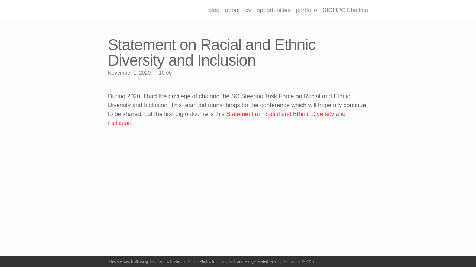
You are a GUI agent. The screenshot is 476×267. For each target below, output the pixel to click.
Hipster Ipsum (288, 262)
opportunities (274, 10)
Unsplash (228, 262)
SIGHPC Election (345, 10)
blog (213, 10)
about (232, 10)
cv (248, 10)
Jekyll (153, 262)
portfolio (306, 10)
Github (192, 262)
